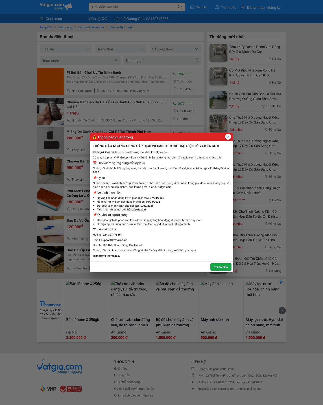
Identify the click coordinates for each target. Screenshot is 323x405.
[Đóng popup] (228, 137)
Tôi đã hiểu (221, 267)
